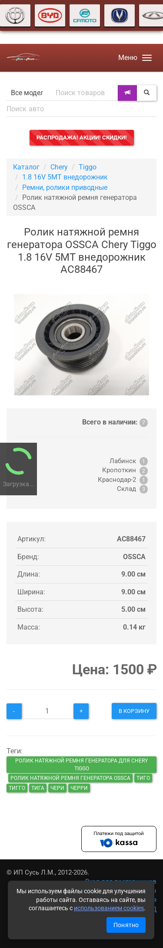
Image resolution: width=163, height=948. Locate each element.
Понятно (126, 924)
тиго (143, 778)
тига (37, 788)
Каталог (26, 167)
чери (57, 788)
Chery (59, 167)
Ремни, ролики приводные (64, 187)
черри (79, 788)
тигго (17, 788)
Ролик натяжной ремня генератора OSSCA (70, 778)
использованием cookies (109, 908)
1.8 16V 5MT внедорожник (65, 177)
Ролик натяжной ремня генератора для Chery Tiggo (81, 765)
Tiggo (87, 167)
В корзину (134, 711)
